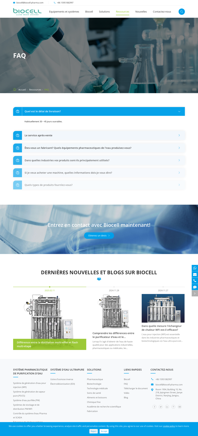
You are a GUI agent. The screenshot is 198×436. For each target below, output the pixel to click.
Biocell (89, 11)
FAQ (46, 89)
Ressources (122, 11)
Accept (104, 431)
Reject (93, 431)
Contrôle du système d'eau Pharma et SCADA (30, 415)
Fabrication (92, 411)
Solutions (104, 11)
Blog (126, 397)
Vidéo (126, 393)
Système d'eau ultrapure (67, 369)
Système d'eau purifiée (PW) (26, 400)
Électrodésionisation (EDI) (62, 383)
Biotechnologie (94, 383)
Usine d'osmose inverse (61, 379)
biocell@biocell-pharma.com (29, 2)
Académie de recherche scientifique (104, 406)
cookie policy (169, 426)
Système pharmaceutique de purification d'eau (30, 371)
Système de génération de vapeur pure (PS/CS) (29, 393)
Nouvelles (141, 11)
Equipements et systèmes (64, 11)
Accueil (22, 89)
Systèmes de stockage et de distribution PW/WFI (26, 406)
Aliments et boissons (97, 397)
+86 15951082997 (65, 2)
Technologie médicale (97, 388)
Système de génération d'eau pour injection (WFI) (29, 385)
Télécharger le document (136, 388)
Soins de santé (94, 393)
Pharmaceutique (95, 379)
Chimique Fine (94, 402)
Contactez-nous (162, 11)
